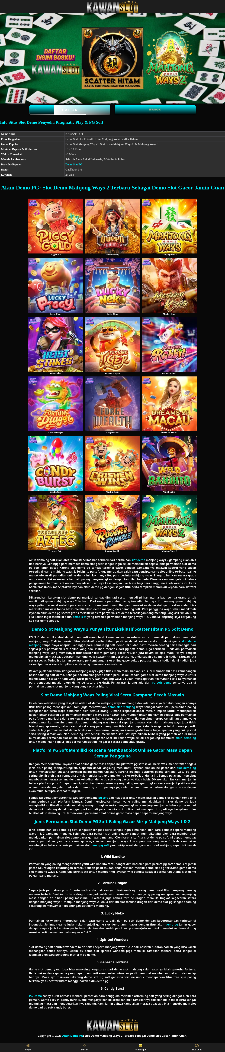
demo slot (79, 617)
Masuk (155, 109)
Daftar (69, 110)
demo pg (171, 924)
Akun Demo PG (72, 1036)
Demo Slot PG (73, 164)
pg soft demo (162, 682)
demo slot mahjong (121, 707)
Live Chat (197, 1047)
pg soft (103, 798)
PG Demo (35, 996)
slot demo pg (186, 768)
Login (28, 1047)
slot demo (138, 560)
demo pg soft (100, 845)
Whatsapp (141, 1047)
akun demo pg (186, 738)
